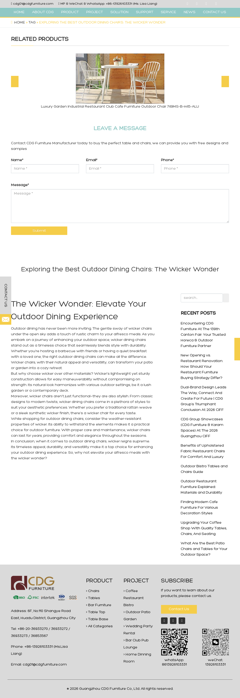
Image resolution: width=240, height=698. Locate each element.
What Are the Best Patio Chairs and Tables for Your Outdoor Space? (204, 549)
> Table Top (95, 612)
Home (19, 22)
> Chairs (92, 591)
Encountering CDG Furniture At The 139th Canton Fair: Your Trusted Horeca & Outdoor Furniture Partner (203, 335)
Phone (167, 160)
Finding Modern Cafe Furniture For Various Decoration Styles (199, 507)
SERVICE (168, 12)
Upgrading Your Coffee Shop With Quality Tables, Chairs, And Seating (204, 528)
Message (20, 185)
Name (17, 160)
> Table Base (97, 619)
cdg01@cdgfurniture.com (33, 4)
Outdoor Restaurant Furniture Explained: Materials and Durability (201, 487)
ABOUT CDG (43, 12)
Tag (32, 22)
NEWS (189, 12)
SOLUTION (119, 12)
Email (91, 160)
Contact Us (179, 609)
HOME (19, 12)
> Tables (93, 598)
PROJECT (94, 12)
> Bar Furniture (98, 605)
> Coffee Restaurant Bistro (134, 598)
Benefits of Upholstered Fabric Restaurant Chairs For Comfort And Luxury (203, 451)
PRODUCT (70, 12)
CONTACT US (214, 12)
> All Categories (99, 626)
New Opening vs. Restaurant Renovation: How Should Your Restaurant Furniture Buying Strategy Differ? (202, 367)
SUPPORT (144, 12)
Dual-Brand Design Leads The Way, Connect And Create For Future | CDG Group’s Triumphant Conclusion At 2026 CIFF (203, 399)
